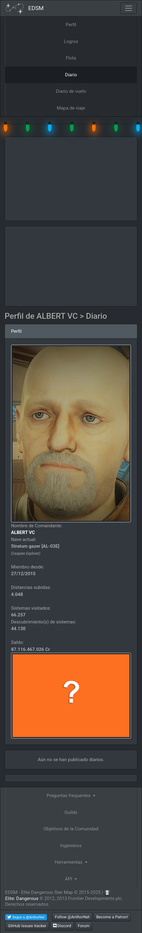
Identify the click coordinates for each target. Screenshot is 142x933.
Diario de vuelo (71, 91)
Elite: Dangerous (21, 898)
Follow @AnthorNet (72, 917)
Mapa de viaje (71, 108)
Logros (71, 41)
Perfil (71, 24)
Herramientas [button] (69, 862)
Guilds (71, 812)
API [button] (69, 879)
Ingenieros (71, 845)
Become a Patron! (112, 917)
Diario (71, 75)
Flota (71, 58)
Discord (62, 926)
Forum (84, 926)
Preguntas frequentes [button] (69, 795)
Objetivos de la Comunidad (71, 829)
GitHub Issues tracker (27, 926)
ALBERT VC (23, 532)
